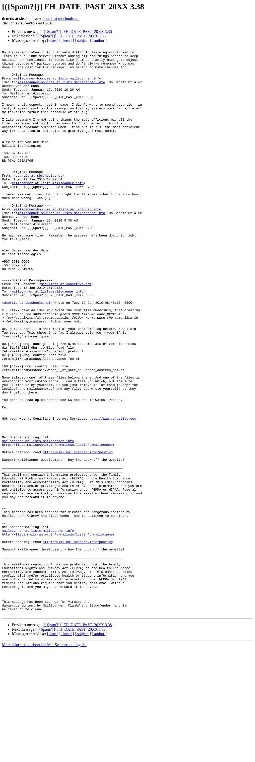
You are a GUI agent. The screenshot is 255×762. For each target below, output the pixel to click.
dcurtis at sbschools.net (61, 18)
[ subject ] (83, 40)
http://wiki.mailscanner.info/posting (78, 533)
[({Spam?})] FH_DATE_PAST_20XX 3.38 (77, 31)
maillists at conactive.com (66, 331)
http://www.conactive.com (112, 492)
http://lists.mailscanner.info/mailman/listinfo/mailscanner (58, 524)
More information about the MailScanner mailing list (44, 758)
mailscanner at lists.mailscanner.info (48, 210)
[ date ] (52, 40)
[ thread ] (66, 40)
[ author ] (99, 40)
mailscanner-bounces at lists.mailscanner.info (57, 84)
